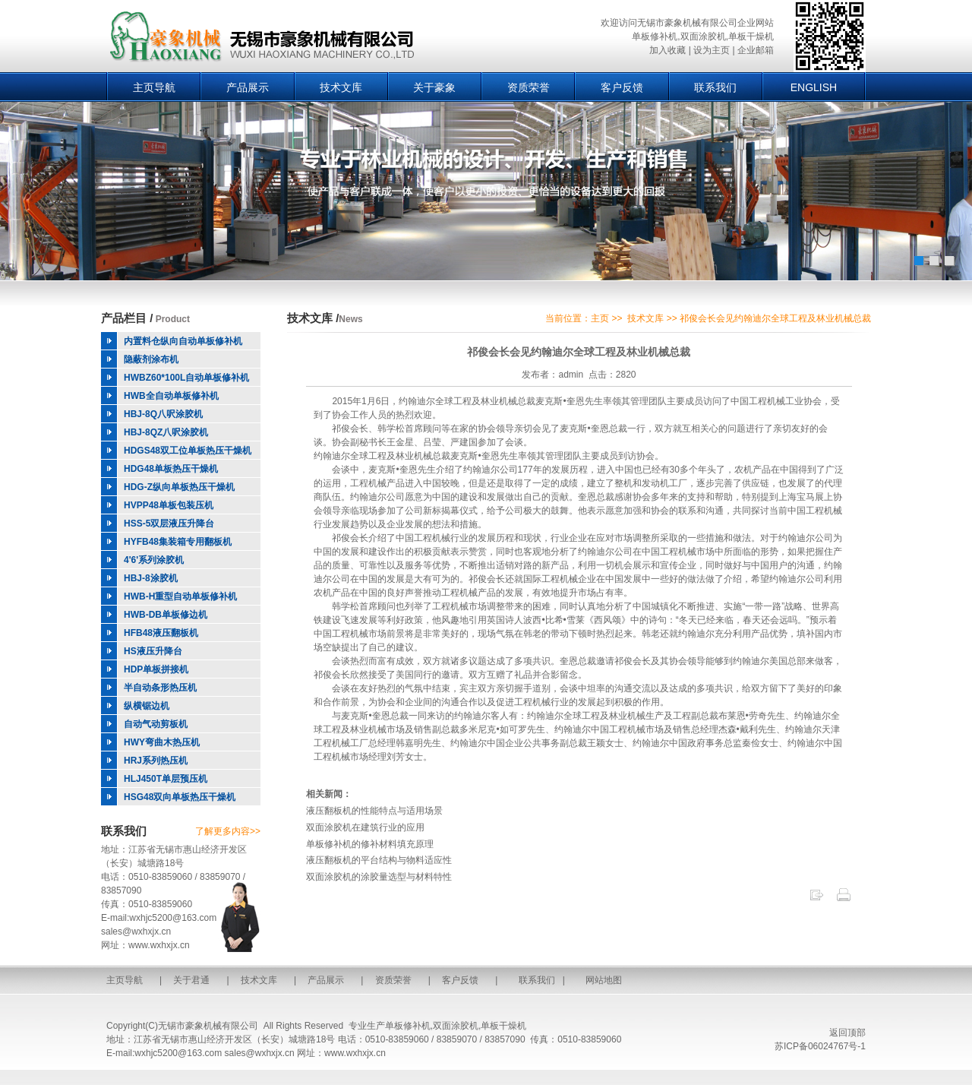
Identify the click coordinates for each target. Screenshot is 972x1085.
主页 (600, 318)
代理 (833, 483)
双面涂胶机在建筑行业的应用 (365, 827)
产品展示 (247, 87)
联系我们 (715, 87)
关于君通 (191, 980)
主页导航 (154, 87)
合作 (332, 702)
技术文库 (341, 87)
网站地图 (603, 980)
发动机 (655, 483)
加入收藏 (667, 50)
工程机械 (767, 401)
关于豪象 (434, 87)
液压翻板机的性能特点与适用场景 (374, 810)
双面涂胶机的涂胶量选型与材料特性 (379, 876)
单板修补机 (408, 1025)
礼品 (523, 674)
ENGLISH (814, 87)
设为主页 (711, 50)
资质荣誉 (528, 87)
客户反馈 (622, 87)
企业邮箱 (755, 50)
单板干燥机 (503, 1025)
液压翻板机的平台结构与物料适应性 (379, 860)
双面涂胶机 (455, 1025)
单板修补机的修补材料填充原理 (370, 844)
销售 (423, 729)
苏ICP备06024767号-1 (820, 1046)
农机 (743, 469)
